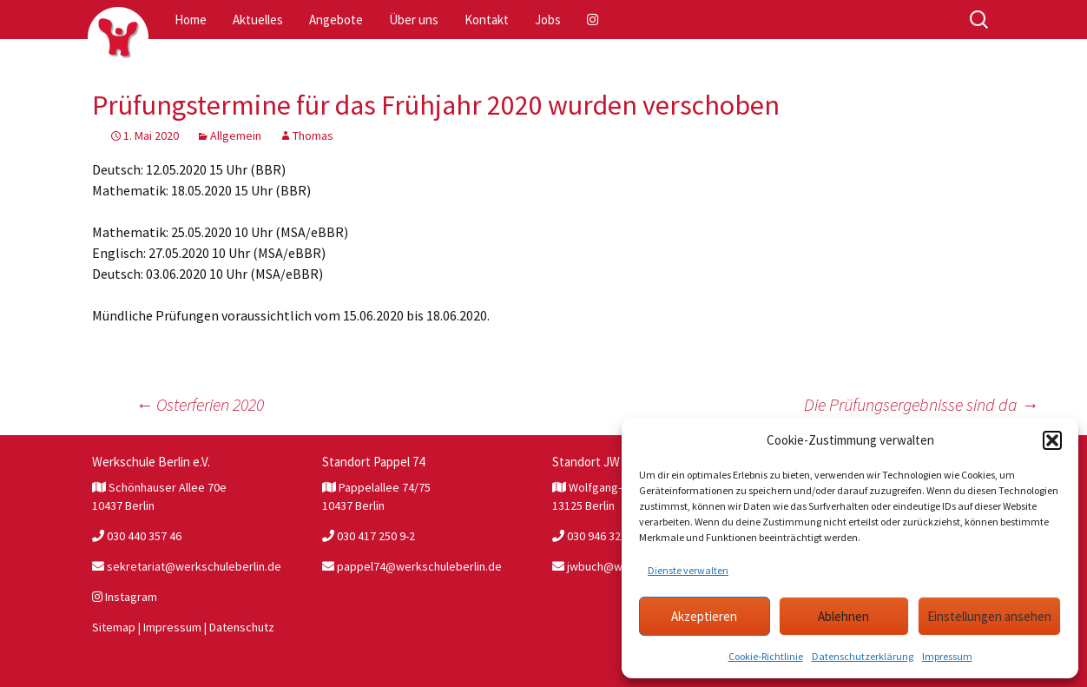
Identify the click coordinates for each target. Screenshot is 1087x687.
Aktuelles (258, 19)
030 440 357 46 (136, 536)
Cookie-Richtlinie (765, 656)
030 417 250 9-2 (368, 536)
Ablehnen (843, 616)
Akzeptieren (704, 616)
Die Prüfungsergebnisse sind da (921, 404)
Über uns (413, 19)
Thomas (313, 135)
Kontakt (486, 19)
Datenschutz (241, 627)
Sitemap (113, 627)
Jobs (548, 19)
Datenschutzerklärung (862, 656)
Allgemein (235, 135)
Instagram (124, 596)
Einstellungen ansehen (989, 616)
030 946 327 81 (597, 536)
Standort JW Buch (601, 461)
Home (191, 19)
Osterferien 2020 (199, 404)
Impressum (947, 656)
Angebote (336, 19)
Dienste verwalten (688, 570)
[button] (1052, 440)
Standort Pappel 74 (373, 461)
